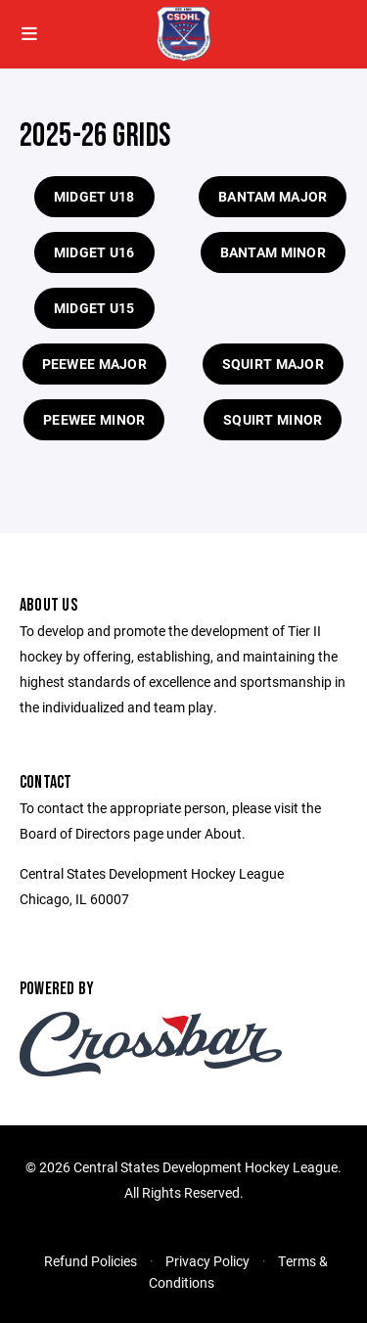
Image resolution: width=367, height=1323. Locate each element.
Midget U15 (94, 307)
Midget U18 (94, 196)
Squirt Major (273, 363)
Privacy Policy (207, 1261)
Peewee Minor (94, 419)
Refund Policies (90, 1261)
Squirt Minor (272, 419)
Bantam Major (272, 196)
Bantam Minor (273, 252)
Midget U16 (94, 252)
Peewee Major (94, 363)
